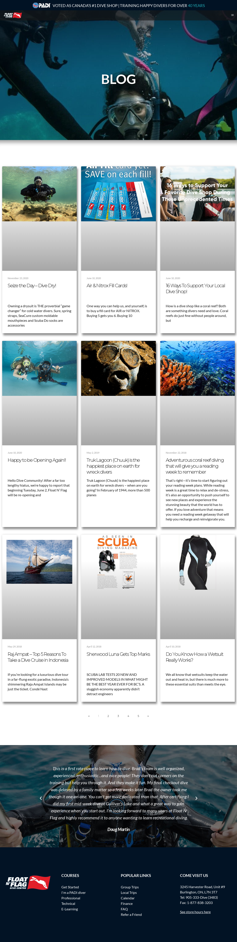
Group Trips (130, 887)
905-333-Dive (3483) (202, 897)
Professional (70, 898)
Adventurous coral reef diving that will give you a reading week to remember (195, 466)
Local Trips (129, 892)
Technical (68, 903)
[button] (41, 798)
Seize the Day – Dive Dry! (32, 285)
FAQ (124, 909)
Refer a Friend (131, 914)
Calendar (128, 898)
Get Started (70, 887)
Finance (127, 903)
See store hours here (195, 912)
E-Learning (69, 909)
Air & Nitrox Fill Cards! (107, 285)
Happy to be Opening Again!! (37, 460)
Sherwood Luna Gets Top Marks (118, 654)
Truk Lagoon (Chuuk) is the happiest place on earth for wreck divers (113, 466)
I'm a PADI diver (73, 892)
